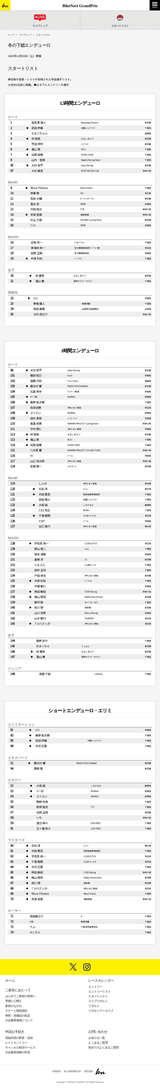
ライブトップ (25, 34)
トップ (11, 34)
